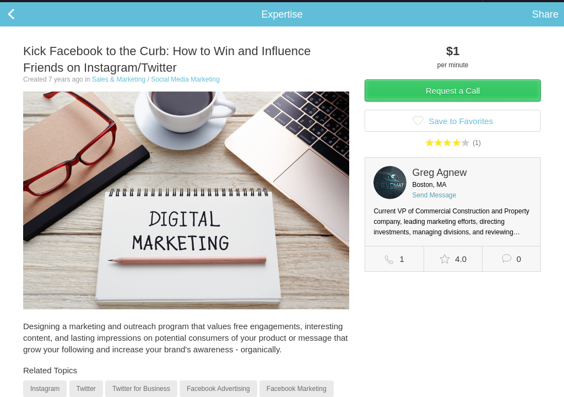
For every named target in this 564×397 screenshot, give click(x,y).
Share (545, 25)
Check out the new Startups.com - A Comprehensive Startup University (363, 7)
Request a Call (453, 101)
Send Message (434, 206)
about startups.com (521, 7)
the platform (57, 6)
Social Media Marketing (185, 90)
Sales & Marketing (118, 90)
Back (22, 25)
